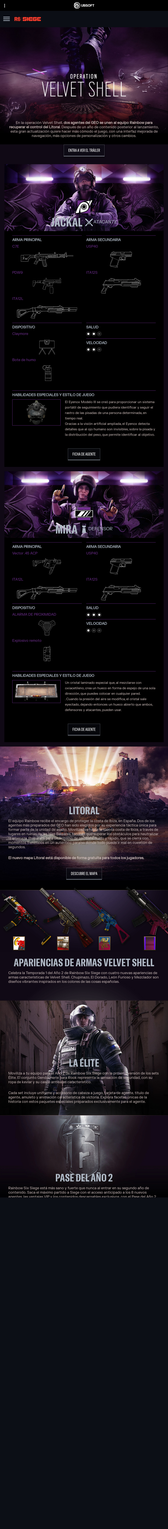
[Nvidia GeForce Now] (84, 1376)
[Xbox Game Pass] (114, 1310)
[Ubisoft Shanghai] (57, 1345)
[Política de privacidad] (84, 1514)
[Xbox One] (114, 1320)
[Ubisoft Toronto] (57, 1350)
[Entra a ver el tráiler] (84, 151)
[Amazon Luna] (114, 1340)
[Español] (84, 1440)
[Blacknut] (84, 1381)
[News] (84, 1492)
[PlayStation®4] (114, 1330)
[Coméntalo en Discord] (84, 1252)
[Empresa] (84, 1487)
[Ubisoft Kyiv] (57, 1330)
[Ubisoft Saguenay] (57, 1340)
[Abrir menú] (6, 19)
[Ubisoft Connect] (84, 1482)
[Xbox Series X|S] (114, 1315)
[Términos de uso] (84, 1520)
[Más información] (84, 1217)
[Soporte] (84, 1498)
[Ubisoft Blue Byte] (57, 1320)
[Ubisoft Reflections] (57, 1335)
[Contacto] (84, 1508)
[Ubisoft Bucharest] (57, 1325)
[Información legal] (84, 1526)
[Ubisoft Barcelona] (57, 1315)
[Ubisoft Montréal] (57, 1310)
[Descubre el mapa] (84, 874)
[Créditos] (57, 1355)
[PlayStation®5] (114, 1325)
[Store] (84, 1476)
